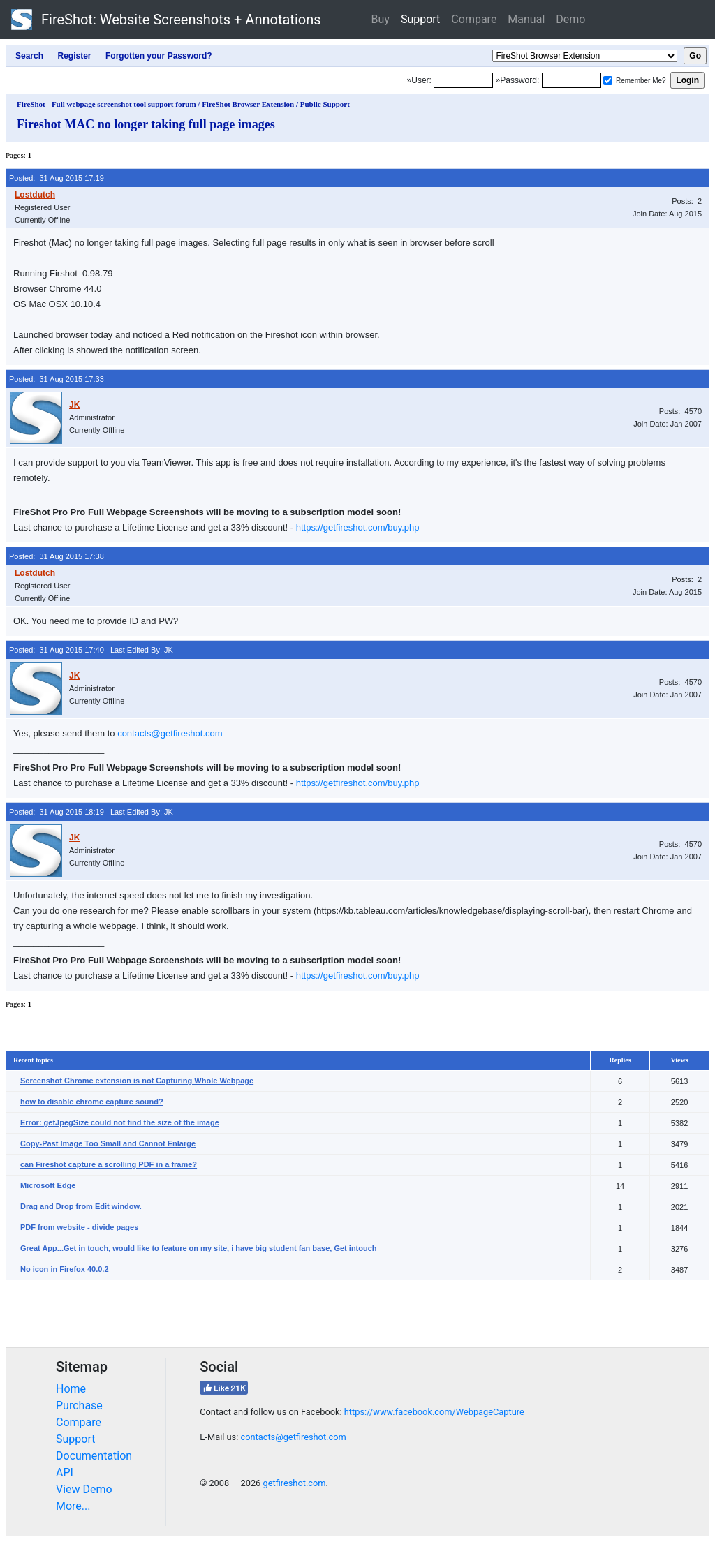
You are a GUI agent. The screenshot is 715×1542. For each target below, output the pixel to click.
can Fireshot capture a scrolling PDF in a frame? (108, 1164)
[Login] (463, 80)
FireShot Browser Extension (248, 104)
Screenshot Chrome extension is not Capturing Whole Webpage (136, 1080)
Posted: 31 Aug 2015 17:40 (56, 650)
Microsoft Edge (47, 1185)
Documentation (94, 1455)
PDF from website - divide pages (79, 1227)
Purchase (79, 1405)
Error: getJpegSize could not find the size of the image (119, 1122)
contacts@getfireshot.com (169, 733)
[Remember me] (607, 80)
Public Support (325, 104)
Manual (526, 19)
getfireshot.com (294, 1483)
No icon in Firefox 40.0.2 (64, 1269)
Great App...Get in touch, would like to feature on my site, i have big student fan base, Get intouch (198, 1248)
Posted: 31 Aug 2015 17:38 (56, 556)
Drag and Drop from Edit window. (81, 1206)
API (64, 1472)
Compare (473, 19)
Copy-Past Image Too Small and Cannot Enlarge (108, 1143)
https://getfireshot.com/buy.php (358, 527)
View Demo (84, 1489)
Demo (570, 19)
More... (73, 1506)
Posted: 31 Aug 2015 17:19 (56, 178)
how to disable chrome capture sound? (91, 1101)
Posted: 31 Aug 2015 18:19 (56, 812)
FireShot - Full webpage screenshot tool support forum (106, 104)
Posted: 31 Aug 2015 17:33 (56, 379)
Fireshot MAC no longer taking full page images (146, 124)
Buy (380, 19)
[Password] (571, 80)
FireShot (166, 19)
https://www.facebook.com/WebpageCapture (434, 1412)
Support (420, 19)
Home (71, 1388)
